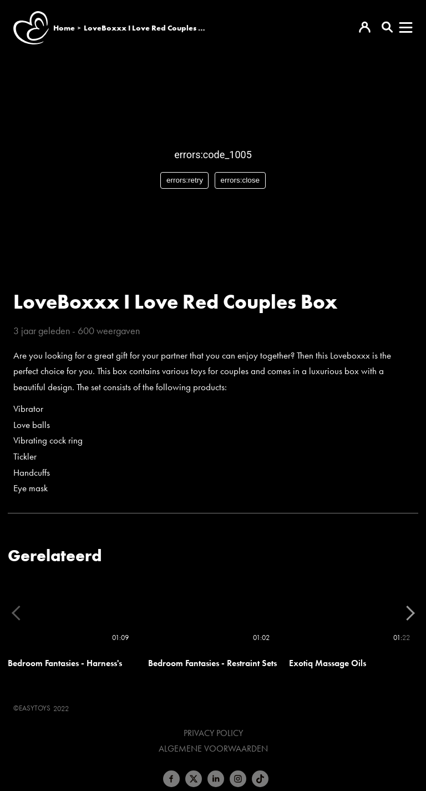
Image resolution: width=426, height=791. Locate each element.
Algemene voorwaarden (213, 748)
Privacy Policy (213, 733)
